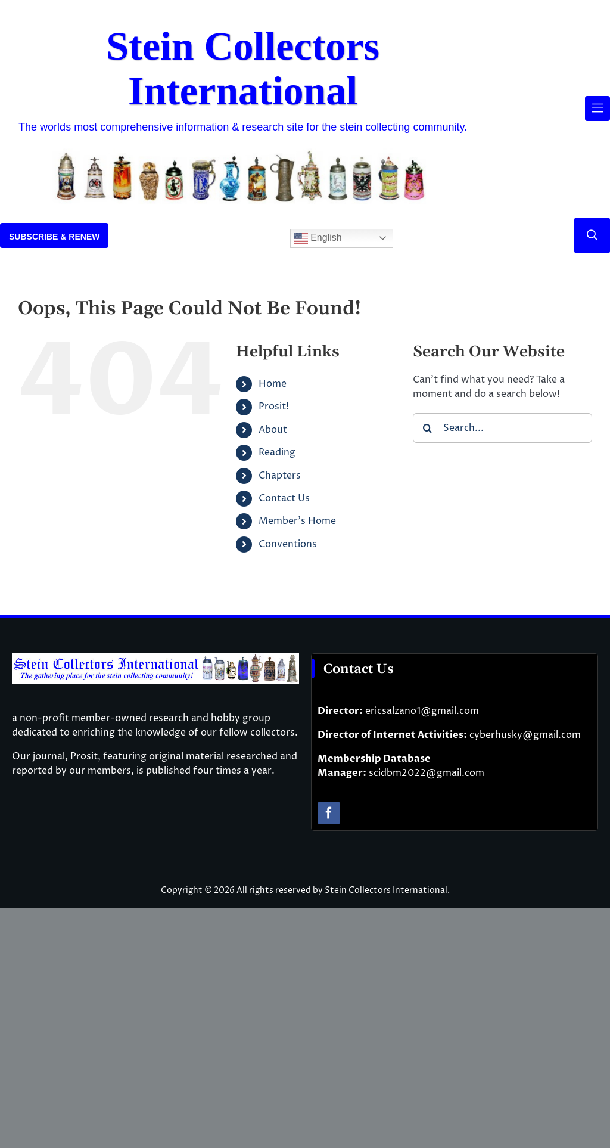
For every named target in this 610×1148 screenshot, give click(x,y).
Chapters (280, 475)
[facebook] (329, 813)
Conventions (288, 544)
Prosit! (274, 406)
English (318, 238)
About (273, 429)
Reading (277, 452)
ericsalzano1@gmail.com (422, 711)
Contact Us (284, 498)
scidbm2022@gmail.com (426, 773)
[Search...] (502, 428)
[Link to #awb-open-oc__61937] (597, 108)
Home (273, 383)
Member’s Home (297, 521)
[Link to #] (592, 235)
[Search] (428, 428)
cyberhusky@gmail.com (525, 734)
